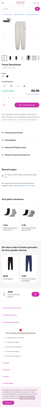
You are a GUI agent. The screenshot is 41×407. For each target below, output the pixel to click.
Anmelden (16, 186)
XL (24, 86)
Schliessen (8, 403)
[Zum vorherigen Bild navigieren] (4, 36)
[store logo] (20, 3)
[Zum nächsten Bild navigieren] (36, 36)
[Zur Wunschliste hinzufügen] (4, 105)
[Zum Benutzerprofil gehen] (34, 2)
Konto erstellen (29, 186)
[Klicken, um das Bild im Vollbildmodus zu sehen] (20, 35)
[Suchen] (37, 9)
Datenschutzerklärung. (27, 398)
